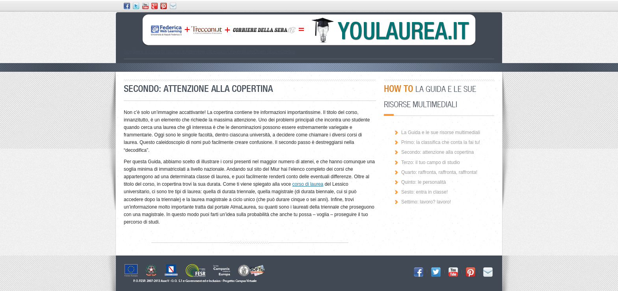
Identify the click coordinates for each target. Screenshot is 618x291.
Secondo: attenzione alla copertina (437, 152)
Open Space (267, 51)
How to (202, 51)
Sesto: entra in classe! (424, 192)
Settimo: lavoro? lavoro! (426, 202)
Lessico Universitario (232, 51)
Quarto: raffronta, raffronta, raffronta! (439, 172)
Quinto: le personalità (423, 182)
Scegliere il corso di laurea (151, 51)
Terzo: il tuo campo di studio (430, 162)
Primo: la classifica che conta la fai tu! (440, 142)
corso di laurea (308, 184)
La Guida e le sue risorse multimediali (440, 132)
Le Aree (187, 51)
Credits (287, 51)
